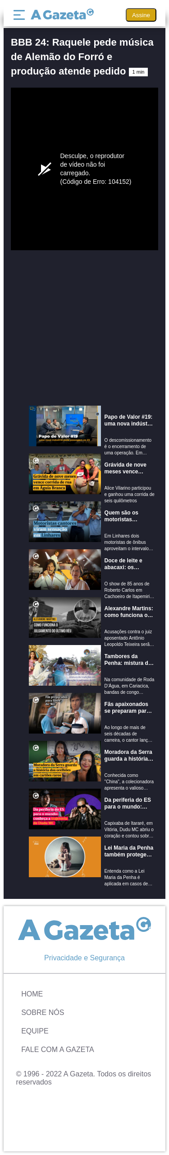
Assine (141, 15)
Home (32, 994)
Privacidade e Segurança (84, 958)
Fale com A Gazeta (57, 1049)
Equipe (34, 1031)
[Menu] (21, 15)
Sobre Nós (42, 1012)
